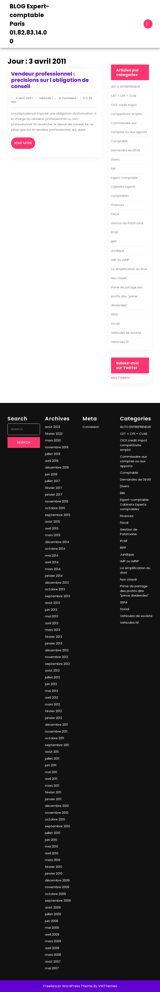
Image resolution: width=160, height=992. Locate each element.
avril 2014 (52, 562)
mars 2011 (52, 785)
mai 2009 (52, 927)
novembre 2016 (56, 501)
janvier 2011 (53, 799)
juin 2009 (51, 921)
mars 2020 (53, 440)
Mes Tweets (120, 377)
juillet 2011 (52, 758)
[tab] (148, 24)
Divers (115, 159)
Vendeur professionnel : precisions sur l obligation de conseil (50, 80)
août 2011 (52, 751)
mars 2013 (52, 630)
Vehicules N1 (120, 342)
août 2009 (53, 907)
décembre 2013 (57, 582)
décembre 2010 (57, 806)
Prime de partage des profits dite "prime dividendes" (126, 296)
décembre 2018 (57, 467)
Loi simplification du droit (129, 269)
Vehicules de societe (126, 333)
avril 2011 (51, 778)
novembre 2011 (56, 731)
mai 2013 (51, 616)
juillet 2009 (53, 914)
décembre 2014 (57, 542)
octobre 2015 (55, 508)
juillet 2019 (52, 454)
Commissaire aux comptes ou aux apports (133, 461)
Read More (24, 145)
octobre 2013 (55, 589)
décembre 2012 (57, 650)
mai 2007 (52, 968)
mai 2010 (51, 846)
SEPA (114, 314)
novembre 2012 (56, 657)
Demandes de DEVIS (125, 150)
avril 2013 (51, 623)
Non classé (119, 278)
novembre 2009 (57, 887)
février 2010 (53, 867)
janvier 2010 (53, 873)
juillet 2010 (52, 833)
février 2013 (53, 636)
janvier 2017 (53, 494)
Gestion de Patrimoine (127, 223)
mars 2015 (52, 535)
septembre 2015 (57, 515)
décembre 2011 (56, 724)
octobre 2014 (55, 548)
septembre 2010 (57, 826)
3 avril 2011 (23, 98)
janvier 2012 (53, 718)
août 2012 (52, 670)
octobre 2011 (54, 738)
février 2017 (53, 488)
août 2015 (52, 521)
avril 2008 (52, 948)
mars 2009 (53, 941)
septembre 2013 (57, 596)
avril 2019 (51, 461)
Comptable (119, 141)
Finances (117, 205)
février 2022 (53, 433)
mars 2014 (52, 569)
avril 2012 (51, 697)
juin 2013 (51, 609)
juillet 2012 (52, 677)
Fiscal (115, 214)
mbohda (45, 98)
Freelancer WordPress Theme (67, 986)
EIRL (113, 169)
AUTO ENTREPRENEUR (125, 87)
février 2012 (53, 711)
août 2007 (53, 961)
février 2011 (53, 792)
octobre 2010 (55, 819)
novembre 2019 (56, 447)
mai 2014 (51, 555)
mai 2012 (51, 691)
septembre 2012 (57, 664)
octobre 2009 (55, 894)
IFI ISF (114, 232)
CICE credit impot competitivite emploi (133, 445)
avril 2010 (51, 853)
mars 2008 (53, 954)
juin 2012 (51, 684)
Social (115, 324)
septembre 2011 (57, 745)
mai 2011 (51, 772)
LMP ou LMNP (120, 260)
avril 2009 (52, 934)
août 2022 (52, 427)
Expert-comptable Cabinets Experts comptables (124, 187)
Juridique (117, 251)
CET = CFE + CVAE (123, 96)
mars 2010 (52, 860)
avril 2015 (52, 528)
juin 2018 (51, 474)
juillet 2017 (52, 481)
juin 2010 (51, 839)
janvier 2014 (53, 575)
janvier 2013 (53, 643)
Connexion (90, 427)
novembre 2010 (56, 812)
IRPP (114, 241)
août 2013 (52, 603)
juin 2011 (50, 765)
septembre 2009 (58, 900)
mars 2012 (52, 704)
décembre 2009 (57, 880)
